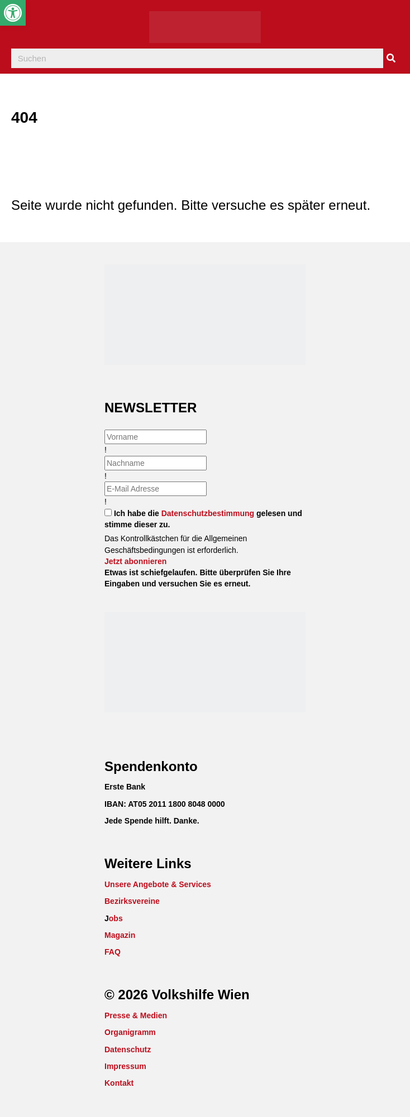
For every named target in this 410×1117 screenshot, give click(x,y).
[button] (135, 561)
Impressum (125, 1066)
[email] (155, 489)
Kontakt (119, 1083)
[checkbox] (108, 512)
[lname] (155, 463)
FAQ (112, 951)
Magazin (119, 935)
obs (116, 918)
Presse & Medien (135, 1015)
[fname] (155, 437)
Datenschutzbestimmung (207, 513)
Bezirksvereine (132, 901)
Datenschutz (127, 1049)
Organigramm (130, 1032)
